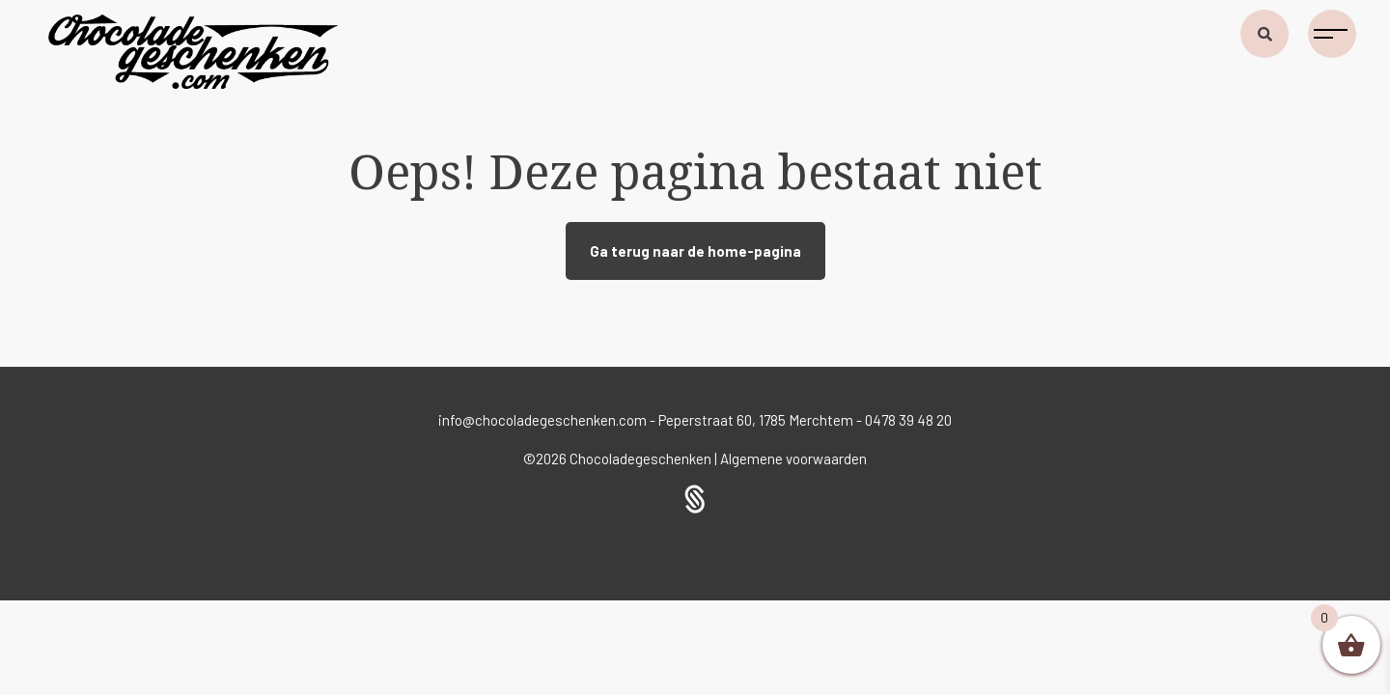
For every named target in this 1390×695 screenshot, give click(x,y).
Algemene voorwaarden (793, 458)
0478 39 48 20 (908, 420)
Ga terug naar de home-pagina (695, 251)
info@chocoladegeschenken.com (542, 420)
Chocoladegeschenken (642, 458)
